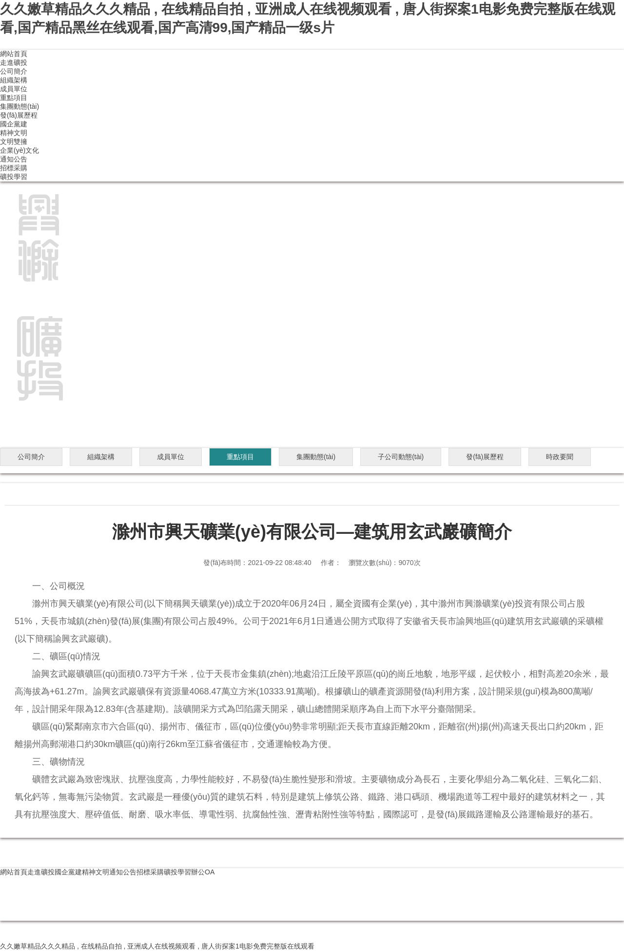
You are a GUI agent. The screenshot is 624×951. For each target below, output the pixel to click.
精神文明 (13, 133)
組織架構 (13, 80)
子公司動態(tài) (401, 457)
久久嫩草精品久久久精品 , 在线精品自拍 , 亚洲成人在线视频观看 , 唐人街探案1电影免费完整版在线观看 (157, 946)
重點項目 (13, 97)
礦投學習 (13, 177)
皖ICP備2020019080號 (35, 916)
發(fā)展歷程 (19, 115)
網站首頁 (13, 54)
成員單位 (13, 89)
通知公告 (13, 159)
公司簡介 (13, 71)
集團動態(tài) (19, 106)
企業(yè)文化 (19, 150)
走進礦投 (13, 62)
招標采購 (13, 168)
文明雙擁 (13, 141)
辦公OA (202, 872)
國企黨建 (13, 124)
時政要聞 (559, 457)
